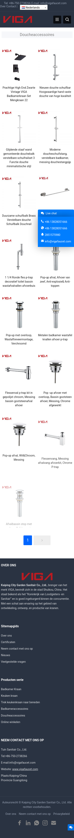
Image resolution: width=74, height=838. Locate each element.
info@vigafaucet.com (53, 3)
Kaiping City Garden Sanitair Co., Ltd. (44, 802)
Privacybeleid (61, 813)
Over (3, 6)
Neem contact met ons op (17, 648)
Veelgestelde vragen (13, 661)
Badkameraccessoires (14, 708)
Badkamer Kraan (11, 689)
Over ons (6, 635)
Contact (11, 6)
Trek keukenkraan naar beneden (20, 702)
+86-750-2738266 (20, 3)
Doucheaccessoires (13, 715)
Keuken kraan (9, 695)
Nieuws (5, 655)
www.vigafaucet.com (25, 769)
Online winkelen (10, 722)
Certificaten (8, 642)
